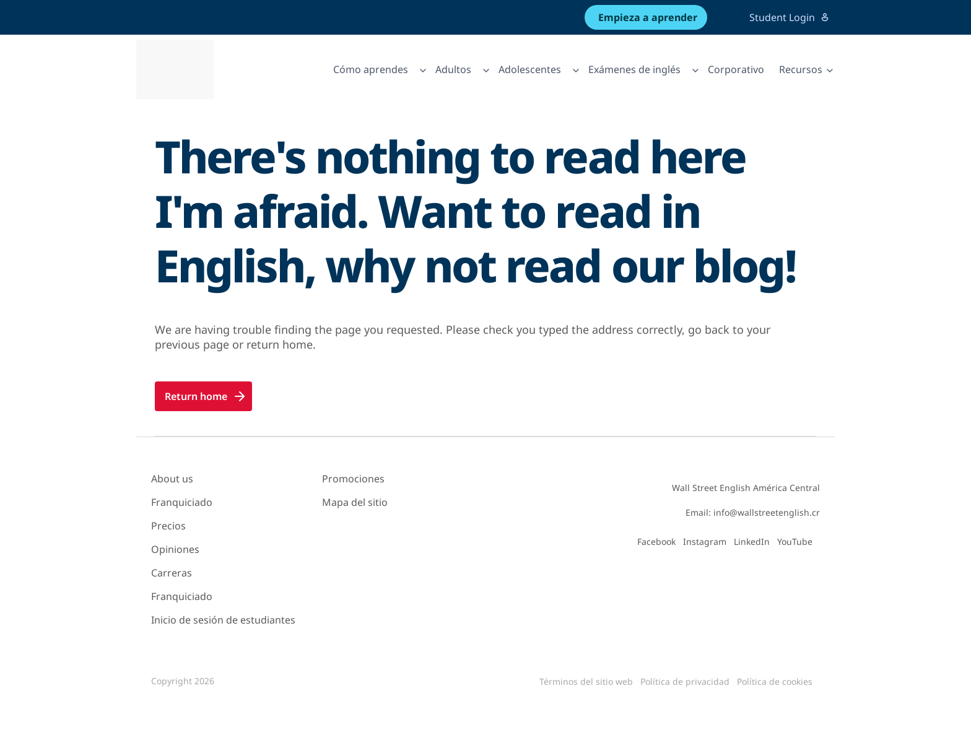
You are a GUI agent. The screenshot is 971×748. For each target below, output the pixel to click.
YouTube (794, 541)
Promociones (353, 478)
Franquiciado (181, 502)
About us (172, 478)
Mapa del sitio (355, 502)
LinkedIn (752, 541)
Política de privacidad (684, 681)
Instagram (704, 541)
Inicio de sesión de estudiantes (223, 620)
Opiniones (175, 549)
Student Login (789, 17)
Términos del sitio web (586, 681)
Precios (168, 526)
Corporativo (736, 69)
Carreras (171, 573)
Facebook (656, 541)
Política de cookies (774, 681)
